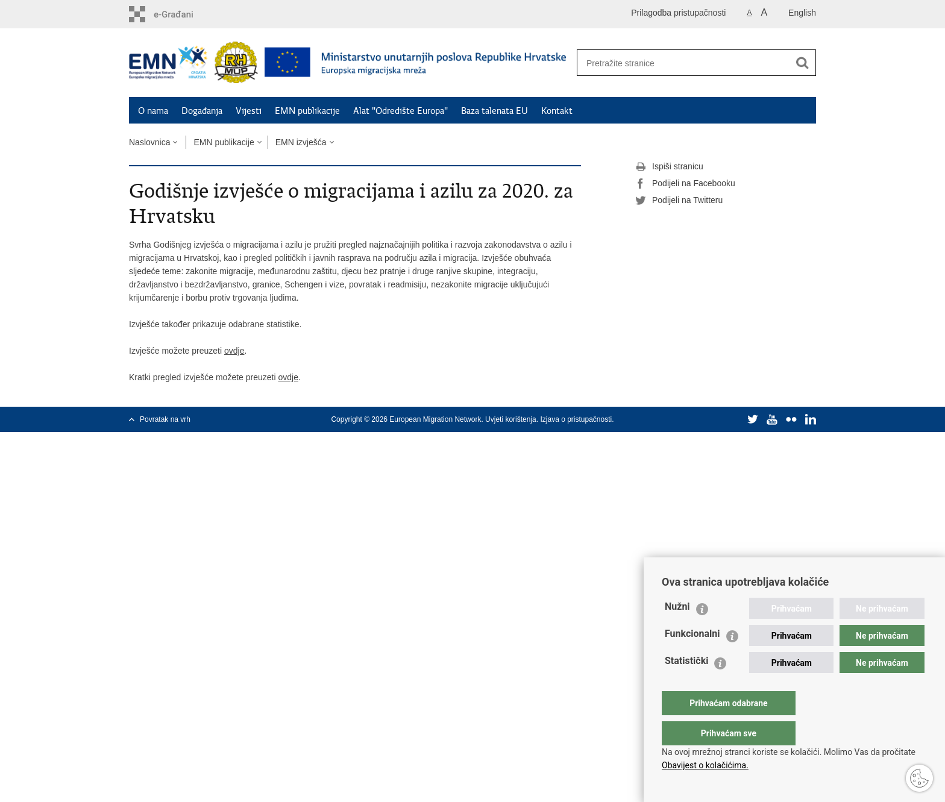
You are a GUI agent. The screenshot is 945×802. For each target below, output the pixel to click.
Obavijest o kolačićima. (705, 765)
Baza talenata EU (494, 110)
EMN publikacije (307, 110)
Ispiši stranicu (669, 166)
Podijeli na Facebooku (685, 183)
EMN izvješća (301, 142)
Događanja (201, 110)
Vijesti (249, 110)
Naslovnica (149, 142)
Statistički (686, 685)
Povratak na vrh (165, 419)
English (802, 12)
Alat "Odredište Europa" (400, 110)
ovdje (234, 351)
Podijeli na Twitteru (679, 200)
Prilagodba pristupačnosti (678, 12)
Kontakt (557, 110)
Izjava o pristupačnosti (576, 419)
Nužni (677, 630)
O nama (153, 110)
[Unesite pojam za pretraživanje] (682, 63)
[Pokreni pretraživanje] (802, 62)
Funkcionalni (692, 657)
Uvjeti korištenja (510, 419)
